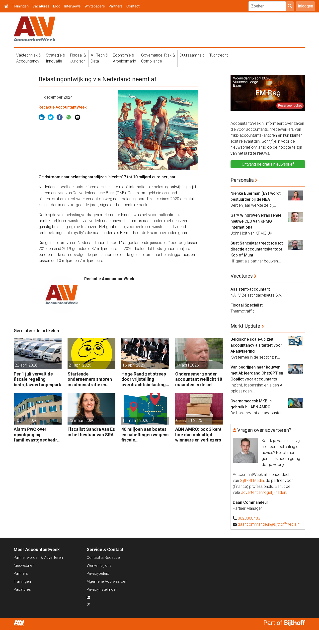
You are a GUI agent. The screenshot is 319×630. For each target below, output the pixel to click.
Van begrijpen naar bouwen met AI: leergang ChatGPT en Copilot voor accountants (257, 373)
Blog (56, 6)
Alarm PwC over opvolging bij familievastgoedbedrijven (37, 435)
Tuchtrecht (218, 55)
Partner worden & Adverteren (38, 557)
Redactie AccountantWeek (62, 107)
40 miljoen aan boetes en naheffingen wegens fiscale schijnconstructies (144, 435)
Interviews (72, 6)
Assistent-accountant (250, 289)
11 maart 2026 (135, 420)
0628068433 (249, 518)
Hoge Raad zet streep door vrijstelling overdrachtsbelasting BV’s (143, 379)
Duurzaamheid (192, 55)
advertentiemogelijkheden (263, 492)
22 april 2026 (26, 365)
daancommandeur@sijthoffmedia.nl (269, 524)
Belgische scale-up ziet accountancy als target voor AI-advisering (256, 345)
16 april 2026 (133, 365)
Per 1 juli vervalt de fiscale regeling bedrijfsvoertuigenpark (37, 379)
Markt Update (245, 326)
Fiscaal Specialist (247, 305)
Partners (116, 6)
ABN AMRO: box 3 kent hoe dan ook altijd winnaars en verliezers (198, 434)
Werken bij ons (99, 565)
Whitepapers (94, 6)
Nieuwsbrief (24, 565)
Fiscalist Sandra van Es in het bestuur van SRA (91, 432)
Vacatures (40, 6)
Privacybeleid (98, 573)
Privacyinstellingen (102, 589)
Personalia (242, 180)
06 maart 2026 (189, 420)
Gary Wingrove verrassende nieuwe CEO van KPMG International (256, 221)
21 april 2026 (80, 365)
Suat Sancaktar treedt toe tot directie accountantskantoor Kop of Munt (257, 249)
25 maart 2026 (81, 420)
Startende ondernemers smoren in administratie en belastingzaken (90, 379)
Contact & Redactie (103, 557)
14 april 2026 (187, 365)
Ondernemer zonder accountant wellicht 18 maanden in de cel (198, 379)
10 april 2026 (26, 420)
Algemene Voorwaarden (107, 581)
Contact (133, 6)
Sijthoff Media (252, 480)
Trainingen (20, 6)
